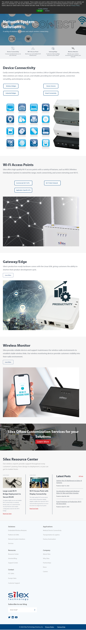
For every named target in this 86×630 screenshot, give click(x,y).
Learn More (8, 275)
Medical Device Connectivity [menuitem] (52, 531)
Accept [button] (40, 11)
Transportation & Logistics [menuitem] (51, 535)
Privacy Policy (75, 5)
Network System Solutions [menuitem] (16, 539)
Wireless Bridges (11, 86)
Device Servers (51, 86)
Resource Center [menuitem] (13, 554)
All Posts (81, 476)
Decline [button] (47, 11)
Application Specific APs (23, 190)
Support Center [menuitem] (13, 563)
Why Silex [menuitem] (46, 559)
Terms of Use (61, 627)
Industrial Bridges (11, 93)
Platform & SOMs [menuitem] (13, 535)
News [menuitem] (45, 567)
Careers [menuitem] (45, 572)
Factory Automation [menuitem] (49, 539)
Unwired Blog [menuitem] (12, 559)
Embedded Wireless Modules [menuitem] (17, 531)
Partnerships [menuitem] (47, 563)
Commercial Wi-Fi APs (23, 183)
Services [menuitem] (10, 544)
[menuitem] (25, 574)
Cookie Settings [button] (43, 9)
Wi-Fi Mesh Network (52, 183)
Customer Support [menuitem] (14, 583)
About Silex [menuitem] (46, 554)
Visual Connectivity (51, 93)
